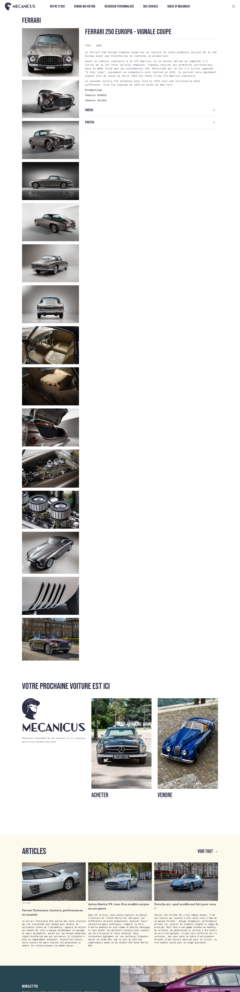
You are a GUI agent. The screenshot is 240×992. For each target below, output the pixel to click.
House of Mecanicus (178, 6)
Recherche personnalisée (119, 6)
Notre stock (57, 6)
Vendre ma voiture (84, 6)
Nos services (150, 6)
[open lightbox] (50, 52)
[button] (151, 110)
